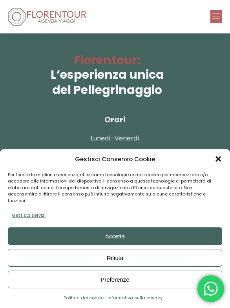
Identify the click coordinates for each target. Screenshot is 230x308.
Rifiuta (115, 258)
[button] (218, 159)
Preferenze (114, 279)
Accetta (115, 236)
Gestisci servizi (29, 215)
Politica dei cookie (84, 298)
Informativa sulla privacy (135, 298)
